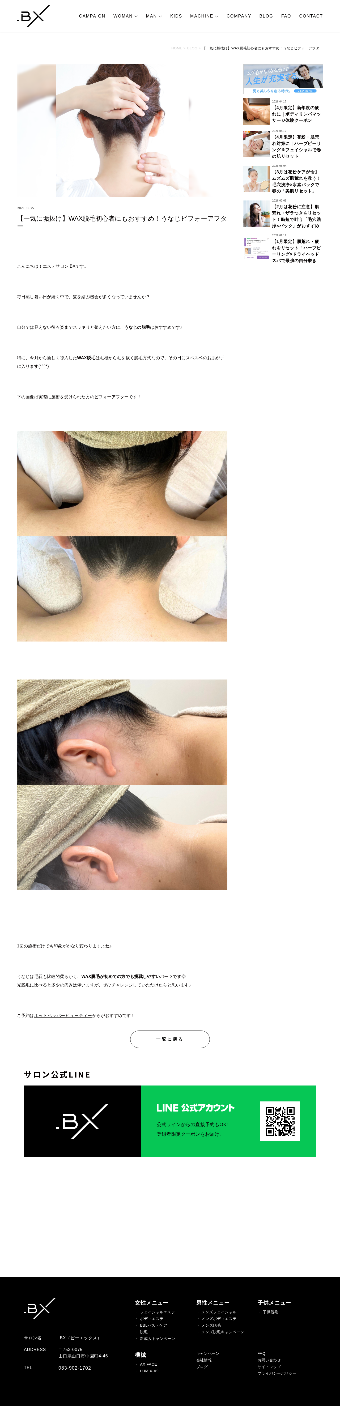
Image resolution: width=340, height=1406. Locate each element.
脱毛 (144, 1332)
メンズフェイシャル (218, 1312)
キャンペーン (208, 1353)
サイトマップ (269, 1367)
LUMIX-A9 (149, 1371)
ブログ (202, 1367)
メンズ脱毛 (211, 1325)
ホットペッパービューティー (63, 1015)
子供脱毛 (270, 1312)
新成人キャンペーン (157, 1338)
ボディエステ (151, 1319)
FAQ (286, 16)
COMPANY (239, 16)
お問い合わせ (269, 1360)
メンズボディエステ (218, 1319)
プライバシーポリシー (277, 1373)
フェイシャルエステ (157, 1312)
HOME (176, 48)
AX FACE (148, 1364)
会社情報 (204, 1360)
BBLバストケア (153, 1325)
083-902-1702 (74, 1368)
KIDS (176, 16)
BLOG (266, 16)
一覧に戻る (170, 1039)
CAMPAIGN (92, 16)
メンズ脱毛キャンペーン (222, 1332)
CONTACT (311, 16)
